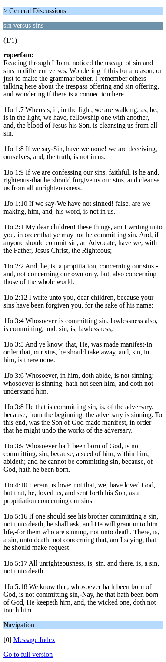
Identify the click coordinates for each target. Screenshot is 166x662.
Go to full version (28, 654)
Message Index (34, 639)
